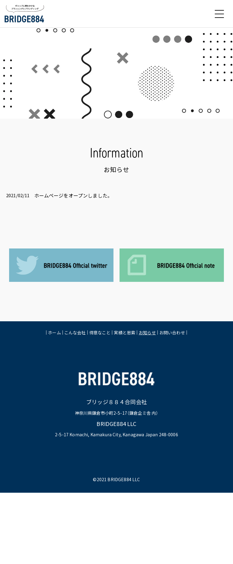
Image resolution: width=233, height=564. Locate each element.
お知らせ (147, 333)
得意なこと (100, 333)
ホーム (54, 333)
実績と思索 (124, 333)
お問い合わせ (172, 333)
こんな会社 (75, 333)
